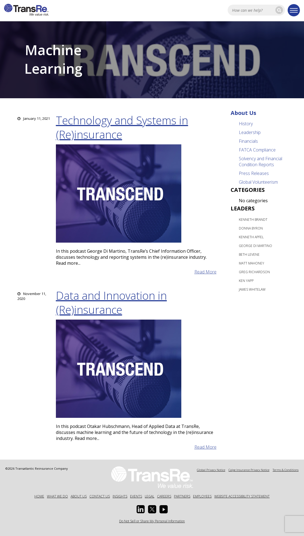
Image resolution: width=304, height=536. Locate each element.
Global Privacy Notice (211, 470)
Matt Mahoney (251, 263)
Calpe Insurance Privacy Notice (248, 470)
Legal (149, 496)
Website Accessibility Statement (242, 496)
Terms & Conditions (286, 470)
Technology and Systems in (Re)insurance (122, 127)
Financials (248, 141)
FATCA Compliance (257, 150)
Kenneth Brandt (253, 219)
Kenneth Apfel (251, 237)
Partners (182, 496)
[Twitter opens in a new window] (152, 509)
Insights (120, 496)
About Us (243, 113)
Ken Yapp (246, 280)
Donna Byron (251, 228)
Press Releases (254, 173)
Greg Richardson (254, 272)
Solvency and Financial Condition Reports (260, 162)
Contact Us (99, 496)
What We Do (57, 496)
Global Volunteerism (258, 182)
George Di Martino (255, 245)
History (246, 124)
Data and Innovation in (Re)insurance (111, 302)
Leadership (250, 132)
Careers (164, 496)
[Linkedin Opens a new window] (141, 509)
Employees (202, 496)
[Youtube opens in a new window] (163, 509)
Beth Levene (249, 254)
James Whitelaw (252, 289)
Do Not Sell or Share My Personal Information (152, 521)
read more (205, 272)
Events (136, 496)
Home (39, 496)
